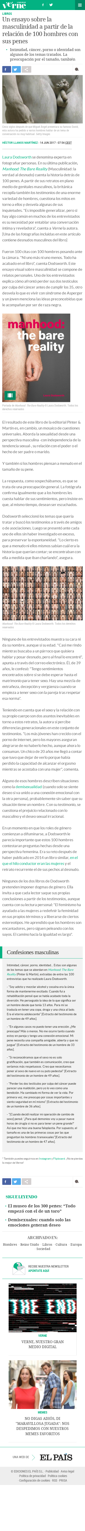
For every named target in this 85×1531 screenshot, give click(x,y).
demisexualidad (29, 787)
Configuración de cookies (34, 1480)
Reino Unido (29, 1245)
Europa (76, 1245)
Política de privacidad (32, 1476)
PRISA (63, 1480)
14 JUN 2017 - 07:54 (56, 142)
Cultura (61, 1245)
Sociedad (43, 1249)
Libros (47, 1245)
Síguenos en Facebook (43, 4)
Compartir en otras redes (26, 69)
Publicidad (52, 1471)
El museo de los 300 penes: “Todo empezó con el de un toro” (41, 1209)
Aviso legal (67, 1471)
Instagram (45, 1158)
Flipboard (59, 1158)
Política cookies (57, 1476)
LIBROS (7, 13)
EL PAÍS (56, 1457)
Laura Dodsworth (17, 157)
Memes (42, 1412)
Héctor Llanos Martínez (20, 142)
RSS (54, 1480)
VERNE (42, 1335)
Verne (14, 5)
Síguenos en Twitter (51, 4)
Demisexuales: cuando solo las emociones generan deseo (39, 1222)
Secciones (80, 5)
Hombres (10, 1245)
